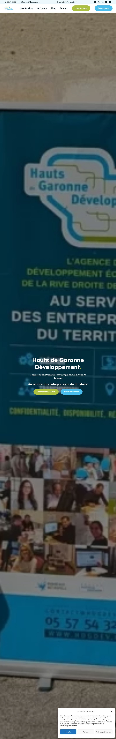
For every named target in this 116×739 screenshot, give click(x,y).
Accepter (68, 732)
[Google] (102, 2)
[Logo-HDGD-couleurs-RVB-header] (9, 8)
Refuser (86, 732)
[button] (112, 711)
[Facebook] (95, 2)
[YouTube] (110, 2)
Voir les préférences (104, 732)
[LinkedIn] (106, 2)
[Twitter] (99, 2)
